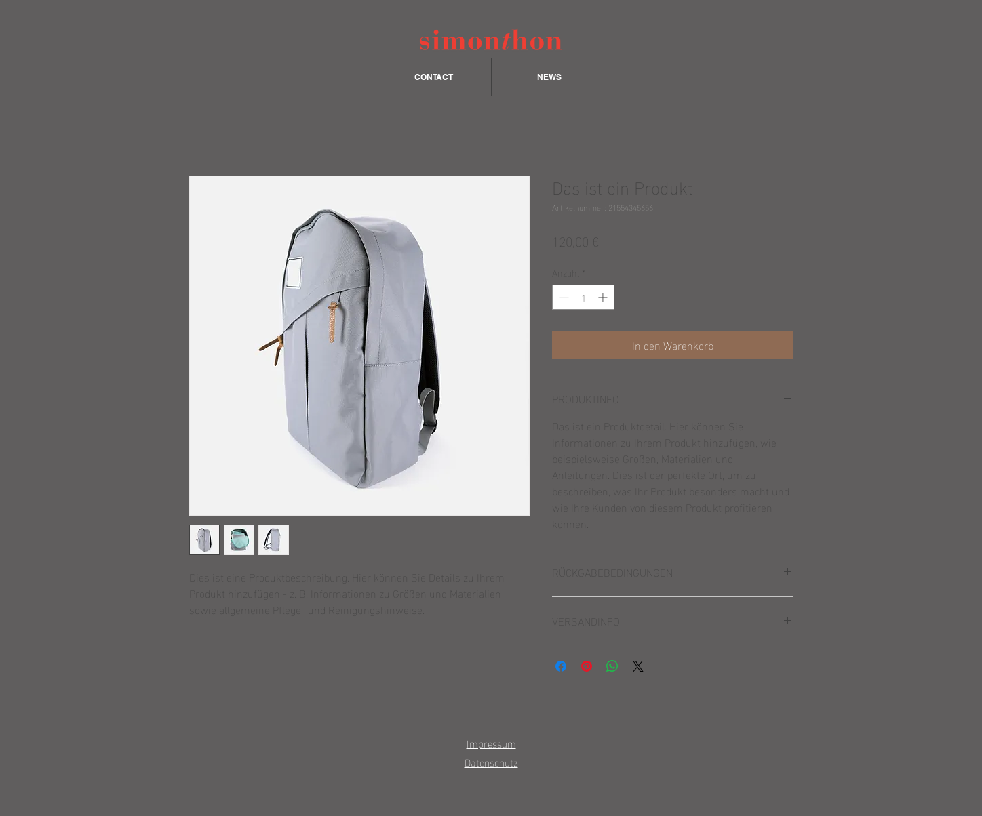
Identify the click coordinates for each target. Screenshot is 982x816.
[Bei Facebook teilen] (561, 666)
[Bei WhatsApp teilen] (612, 666)
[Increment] (603, 297)
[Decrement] (562, 297)
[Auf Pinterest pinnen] (586, 666)
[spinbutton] (583, 297)
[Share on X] (638, 666)
